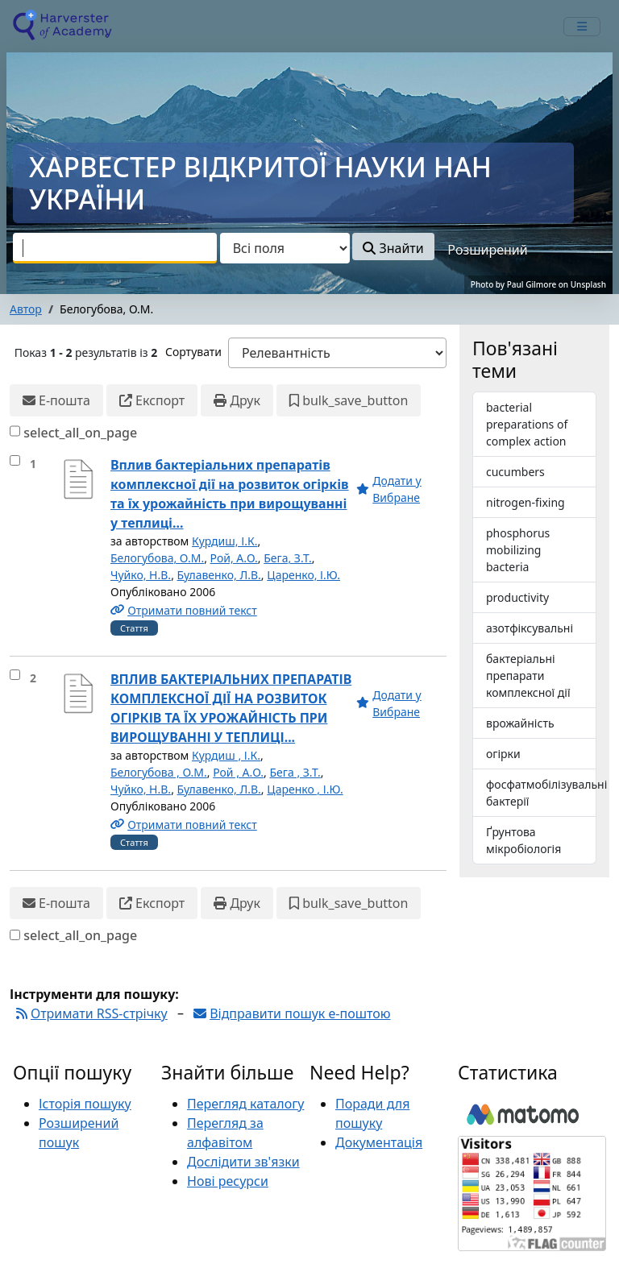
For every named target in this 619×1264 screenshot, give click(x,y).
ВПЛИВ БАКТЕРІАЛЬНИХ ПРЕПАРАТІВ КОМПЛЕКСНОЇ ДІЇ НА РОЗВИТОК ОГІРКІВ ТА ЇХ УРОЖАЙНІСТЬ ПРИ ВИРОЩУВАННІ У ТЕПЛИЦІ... (230, 708)
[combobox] (115, 248)
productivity (517, 597)
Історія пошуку (85, 1104)
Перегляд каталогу (245, 1104)
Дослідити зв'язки (243, 1162)
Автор (26, 309)
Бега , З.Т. (295, 772)
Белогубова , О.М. (158, 772)
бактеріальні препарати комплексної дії (528, 675)
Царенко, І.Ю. (303, 574)
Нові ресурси (227, 1181)
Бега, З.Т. (288, 558)
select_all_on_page (80, 432)
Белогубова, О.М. (157, 558)
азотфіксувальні (529, 628)
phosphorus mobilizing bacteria (518, 549)
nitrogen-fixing (525, 502)
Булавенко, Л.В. (219, 574)
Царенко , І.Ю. (305, 789)
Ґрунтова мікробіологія (523, 840)
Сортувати (193, 351)
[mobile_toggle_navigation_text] (581, 26)
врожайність (520, 723)
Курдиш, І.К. (224, 541)
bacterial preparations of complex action (526, 424)
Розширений (487, 250)
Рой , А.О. (238, 772)
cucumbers (515, 471)
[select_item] (15, 460)
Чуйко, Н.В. (140, 574)
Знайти (393, 248)
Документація (378, 1142)
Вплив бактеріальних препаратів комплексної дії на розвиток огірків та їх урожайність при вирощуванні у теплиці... (229, 494)
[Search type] (285, 248)
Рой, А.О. (234, 558)
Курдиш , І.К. (226, 755)
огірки (503, 753)
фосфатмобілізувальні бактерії (541, 793)
